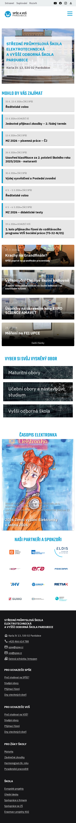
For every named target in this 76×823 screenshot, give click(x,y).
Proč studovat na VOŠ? (16, 714)
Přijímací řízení (12, 688)
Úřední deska (11, 794)
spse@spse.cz (16, 647)
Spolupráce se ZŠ (13, 806)
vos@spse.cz (15, 653)
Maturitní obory (24, 372)
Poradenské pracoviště (16, 768)
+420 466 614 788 (19, 641)
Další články (38, 342)
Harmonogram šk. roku (16, 763)
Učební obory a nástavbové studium (36, 392)
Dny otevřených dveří (15, 694)
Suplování (21, 3)
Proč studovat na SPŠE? (16, 677)
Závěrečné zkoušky (14, 757)
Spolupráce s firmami (15, 800)
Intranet (9, 3)
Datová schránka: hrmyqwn (23, 658)
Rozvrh (33, 3)
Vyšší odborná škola (29, 411)
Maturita (8, 751)
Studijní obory (11, 683)
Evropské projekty (14, 788)
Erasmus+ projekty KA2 (16, 811)
